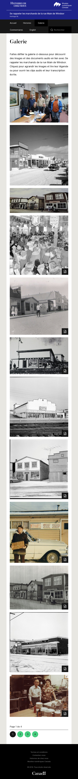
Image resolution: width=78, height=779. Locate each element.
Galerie (41, 23)
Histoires (27, 23)
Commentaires (16, 30)
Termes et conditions (39, 752)
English (33, 30)
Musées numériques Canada (39, 761)
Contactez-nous (39, 755)
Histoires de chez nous (39, 758)
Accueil (13, 23)
